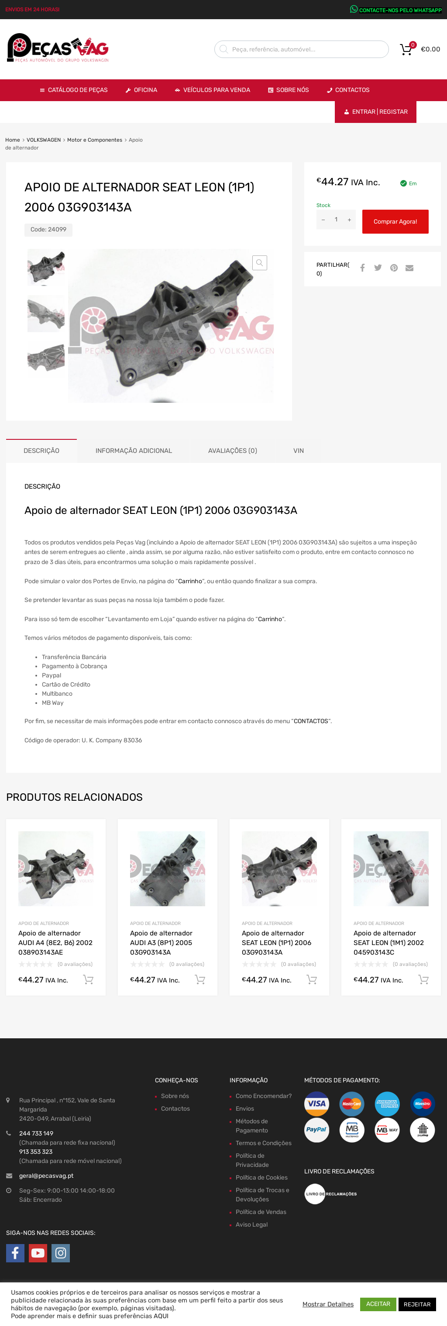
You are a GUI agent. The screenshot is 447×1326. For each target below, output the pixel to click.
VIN (298, 451)
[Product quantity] (336, 219)
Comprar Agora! (395, 221)
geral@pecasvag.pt (46, 1176)
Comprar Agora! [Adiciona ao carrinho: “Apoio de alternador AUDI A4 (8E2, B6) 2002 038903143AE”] (88, 980)
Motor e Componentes (94, 140)
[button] (259, 262)
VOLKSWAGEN (44, 140)
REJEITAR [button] (417, 1304)
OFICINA (145, 90)
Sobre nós (175, 1096)
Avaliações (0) (232, 451)
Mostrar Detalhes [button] (328, 1304)
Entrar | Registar (380, 112)
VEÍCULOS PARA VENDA (216, 90)
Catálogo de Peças (78, 90)
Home (12, 140)
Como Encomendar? (264, 1096)
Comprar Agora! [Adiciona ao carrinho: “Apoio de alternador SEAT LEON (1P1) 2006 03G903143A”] (311, 980)
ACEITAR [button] (378, 1304)
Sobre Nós (292, 90)
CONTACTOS (311, 721)
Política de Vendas (261, 1212)
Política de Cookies (262, 1177)
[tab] (41, 451)
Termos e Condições (264, 1143)
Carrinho (190, 581)
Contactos (352, 90)
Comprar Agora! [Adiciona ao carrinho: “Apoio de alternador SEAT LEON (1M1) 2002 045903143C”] (423, 980)
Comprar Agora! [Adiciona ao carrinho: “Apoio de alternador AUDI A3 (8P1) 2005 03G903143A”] (200, 980)
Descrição (41, 451)
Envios (245, 1108)
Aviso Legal (252, 1224)
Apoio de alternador (43, 923)
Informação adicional (134, 451)
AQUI (161, 1316)
